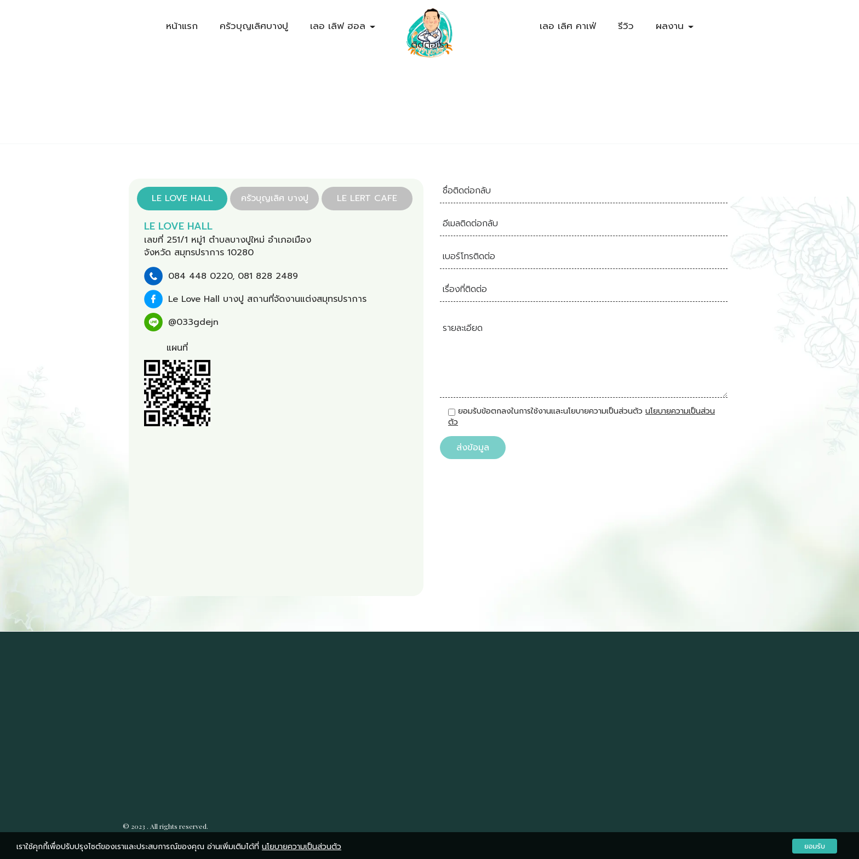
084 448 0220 (200, 275)
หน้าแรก (182, 26)
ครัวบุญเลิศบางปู (254, 26)
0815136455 (469, 689)
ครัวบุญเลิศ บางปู (322, 708)
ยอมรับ (814, 846)
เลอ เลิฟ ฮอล (342, 26)
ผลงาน (675, 26)
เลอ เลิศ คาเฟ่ (568, 26)
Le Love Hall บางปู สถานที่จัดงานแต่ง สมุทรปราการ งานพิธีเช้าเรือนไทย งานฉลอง (200, 767)
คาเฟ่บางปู (167, 712)
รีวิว (626, 26)
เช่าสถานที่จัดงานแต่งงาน (218, 688)
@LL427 (311, 728)
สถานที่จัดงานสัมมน (219, 697)
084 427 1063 (374, 689)
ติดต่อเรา (430, 44)
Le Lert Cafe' (471, 708)
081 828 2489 (268, 275)
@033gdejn (193, 321)
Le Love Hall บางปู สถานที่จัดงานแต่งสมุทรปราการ (267, 298)
